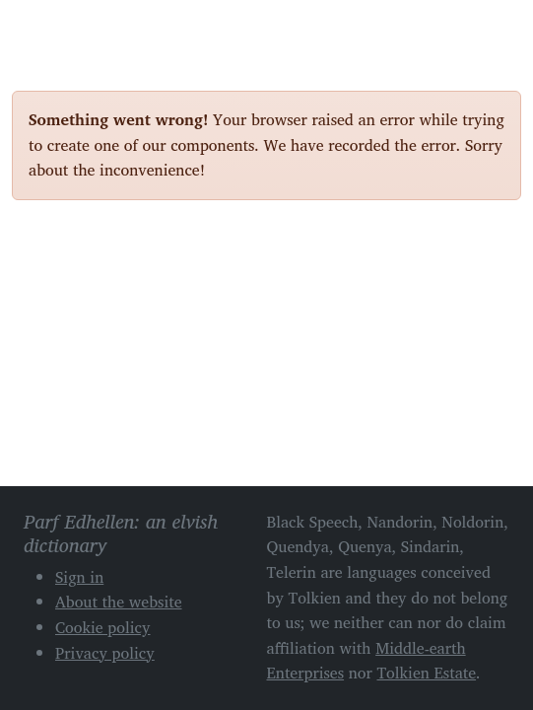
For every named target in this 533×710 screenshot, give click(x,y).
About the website (118, 601)
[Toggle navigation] (498, 27)
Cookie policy (103, 627)
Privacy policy (105, 653)
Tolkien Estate (426, 672)
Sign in (79, 577)
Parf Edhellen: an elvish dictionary (81, 28)
